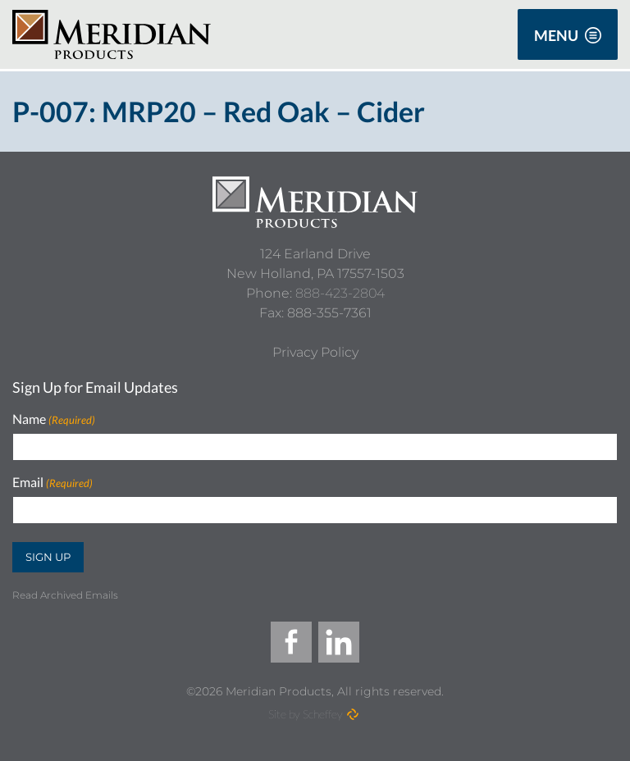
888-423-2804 (340, 293)
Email (52, 483)
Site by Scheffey (305, 714)
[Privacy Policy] (315, 352)
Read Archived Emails (65, 595)
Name (53, 419)
